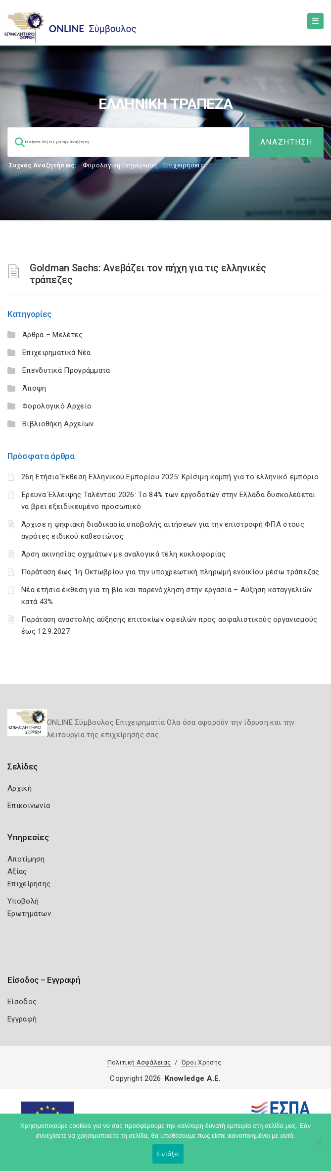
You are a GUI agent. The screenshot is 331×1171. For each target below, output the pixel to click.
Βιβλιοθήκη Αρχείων (58, 423)
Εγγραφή (22, 1019)
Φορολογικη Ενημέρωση (120, 165)
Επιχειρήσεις (183, 165)
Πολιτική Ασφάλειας (139, 1062)
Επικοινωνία (28, 805)
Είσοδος (22, 1001)
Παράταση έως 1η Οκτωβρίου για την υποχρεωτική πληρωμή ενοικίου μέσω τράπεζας (170, 571)
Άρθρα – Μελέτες (52, 334)
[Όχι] (319, 1147)
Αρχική (19, 788)
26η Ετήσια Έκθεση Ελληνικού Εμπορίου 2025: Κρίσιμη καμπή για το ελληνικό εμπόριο (170, 476)
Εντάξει (168, 1154)
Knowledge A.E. (193, 1078)
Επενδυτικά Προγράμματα (66, 370)
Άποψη (34, 388)
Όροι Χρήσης (201, 1062)
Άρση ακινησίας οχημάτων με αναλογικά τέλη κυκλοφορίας (123, 554)
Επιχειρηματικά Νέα (56, 352)
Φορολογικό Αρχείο (57, 406)
